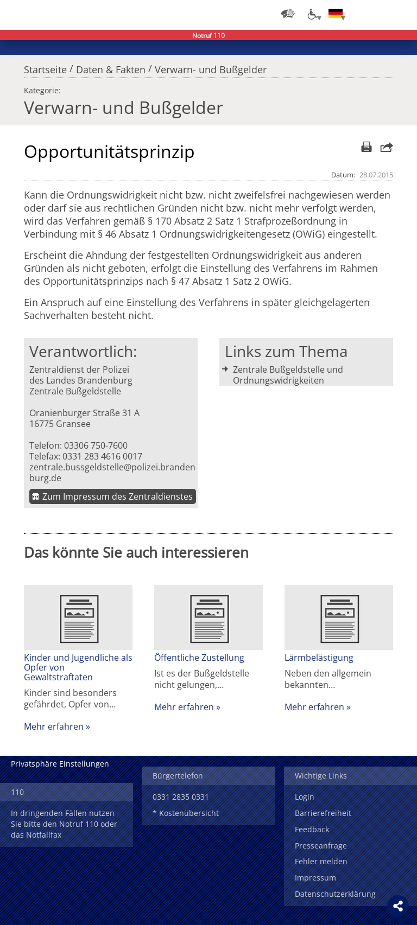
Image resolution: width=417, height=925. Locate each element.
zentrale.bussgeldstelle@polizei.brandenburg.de (112, 472)
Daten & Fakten (111, 67)
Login (304, 797)
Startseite (45, 67)
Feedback (312, 829)
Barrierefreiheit (323, 813)
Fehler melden (321, 861)
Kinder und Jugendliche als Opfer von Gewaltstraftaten (78, 667)
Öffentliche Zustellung (199, 657)
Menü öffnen (401, 13)
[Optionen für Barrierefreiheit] (312, 13)
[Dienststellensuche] (288, 13)
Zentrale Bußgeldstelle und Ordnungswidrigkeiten (288, 374)
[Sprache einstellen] (335, 13)
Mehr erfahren (54, 726)
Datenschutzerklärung (335, 894)
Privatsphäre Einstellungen (60, 763)
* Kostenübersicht (186, 813)
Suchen (379, 13)
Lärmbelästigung (319, 657)
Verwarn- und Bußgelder (211, 67)
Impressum (315, 877)
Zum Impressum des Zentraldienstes (117, 496)
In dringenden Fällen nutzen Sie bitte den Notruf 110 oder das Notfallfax (64, 824)
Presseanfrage (321, 845)
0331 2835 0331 (181, 797)
